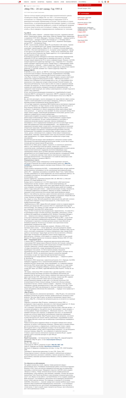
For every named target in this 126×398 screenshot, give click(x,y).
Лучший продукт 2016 (84, 8)
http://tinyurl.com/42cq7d (52, 346)
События (33, 2)
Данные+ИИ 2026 (83, 35)
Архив (62, 2)
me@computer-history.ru (54, 339)
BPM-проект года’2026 (84, 17)
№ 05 (38, 6)
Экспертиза (41, 2)
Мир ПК (29, 6)
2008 (34, 6)
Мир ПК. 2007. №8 (57, 344)
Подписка (49, 2)
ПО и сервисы (82, 2)
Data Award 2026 (83, 40)
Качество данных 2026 (84, 22)
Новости (26, 2)
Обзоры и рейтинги (71, 2)
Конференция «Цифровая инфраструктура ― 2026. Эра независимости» (86, 29)
